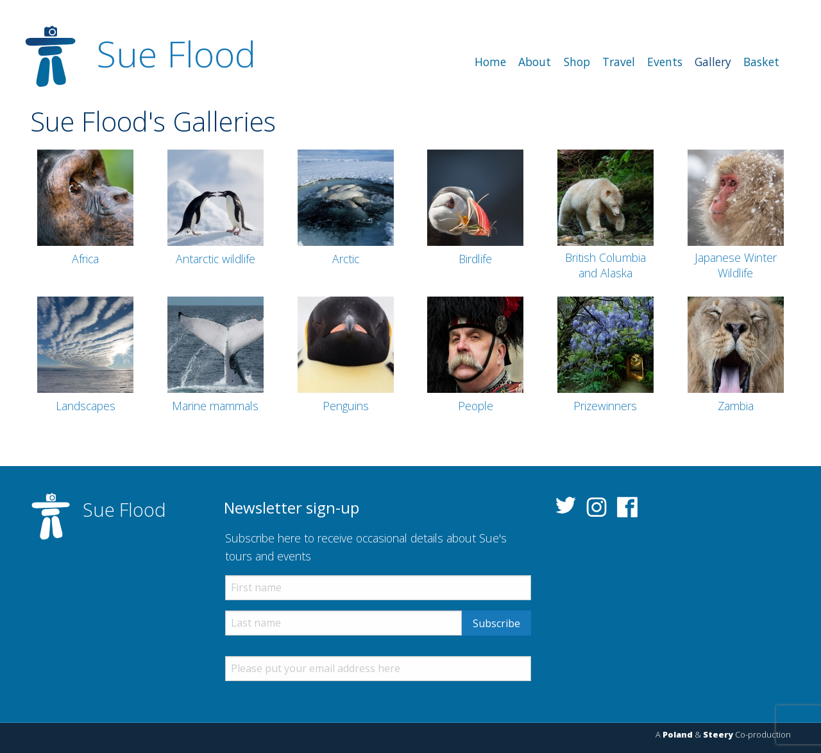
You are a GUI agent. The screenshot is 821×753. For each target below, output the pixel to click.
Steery (718, 734)
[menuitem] (490, 62)
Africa (85, 258)
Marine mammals (215, 405)
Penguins (346, 405)
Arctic (345, 258)
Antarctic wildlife (215, 258)
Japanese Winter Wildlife (736, 265)
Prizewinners (605, 405)
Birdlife (475, 258)
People (475, 405)
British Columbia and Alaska (605, 265)
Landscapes (85, 405)
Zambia (736, 405)
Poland (678, 734)
